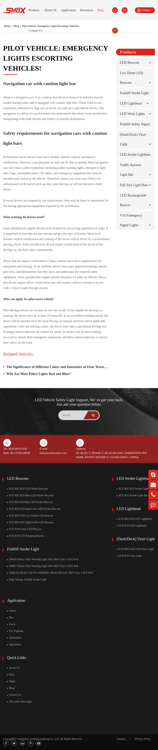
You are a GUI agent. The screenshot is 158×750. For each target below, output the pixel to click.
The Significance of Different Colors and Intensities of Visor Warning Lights (57, 367)
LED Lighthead (130, 103)
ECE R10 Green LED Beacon (24, 529)
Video (11, 681)
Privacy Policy (143, 738)
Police (11, 610)
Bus (10, 617)
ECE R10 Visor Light (129, 555)
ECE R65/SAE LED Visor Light (135, 549)
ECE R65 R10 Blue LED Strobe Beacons (30, 495)
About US (50, 10)
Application (68, 10)
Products (34, 10)
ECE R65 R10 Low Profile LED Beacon (30, 515)
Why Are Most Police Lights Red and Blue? (38, 374)
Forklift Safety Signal (135, 124)
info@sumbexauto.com (53, 453)
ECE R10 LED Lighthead (131, 525)
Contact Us (35, 30)
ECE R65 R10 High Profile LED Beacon (30, 522)
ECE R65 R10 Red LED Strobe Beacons (30, 502)
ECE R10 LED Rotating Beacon (25, 535)
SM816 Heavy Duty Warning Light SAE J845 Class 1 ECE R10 (42, 559)
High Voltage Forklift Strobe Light (26, 579)
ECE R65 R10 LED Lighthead (134, 518)
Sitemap (121, 738)
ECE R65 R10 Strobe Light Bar (135, 488)
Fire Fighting (15, 630)
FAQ (10, 674)
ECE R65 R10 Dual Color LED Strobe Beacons (34, 508)
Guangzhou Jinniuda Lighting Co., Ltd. (38, 738)
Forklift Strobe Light (134, 93)
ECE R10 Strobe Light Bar (132, 495)
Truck (11, 624)
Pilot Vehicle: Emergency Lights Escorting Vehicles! (50, 26)
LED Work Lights (132, 114)
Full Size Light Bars (134, 185)
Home (7, 26)
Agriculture (14, 644)
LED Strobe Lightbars (135, 155)
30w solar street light (19, 701)
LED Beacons (129, 62)
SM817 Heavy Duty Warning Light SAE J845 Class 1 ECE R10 (42, 566)
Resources (86, 10)
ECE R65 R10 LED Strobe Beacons (27, 488)
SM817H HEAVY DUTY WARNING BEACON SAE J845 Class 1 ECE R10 (50, 572)
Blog (100, 10)
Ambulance (14, 637)
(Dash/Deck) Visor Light (136, 539)
